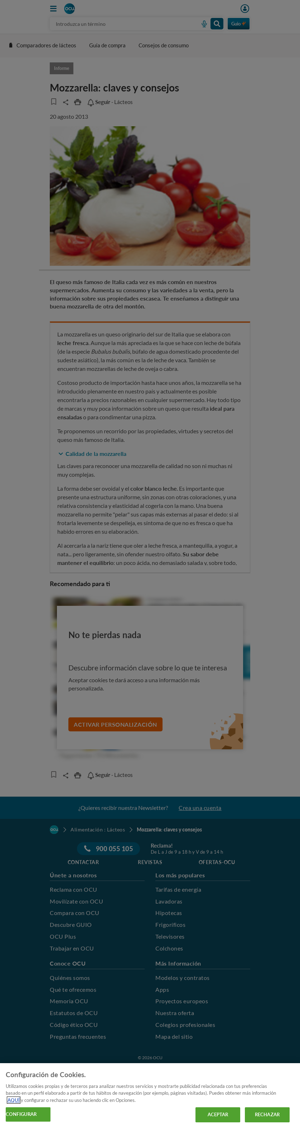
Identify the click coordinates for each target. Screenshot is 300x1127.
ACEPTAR (218, 1114)
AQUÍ (14, 1100)
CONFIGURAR (21, 1114)
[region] (150, 1095)
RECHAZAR (267, 1114)
